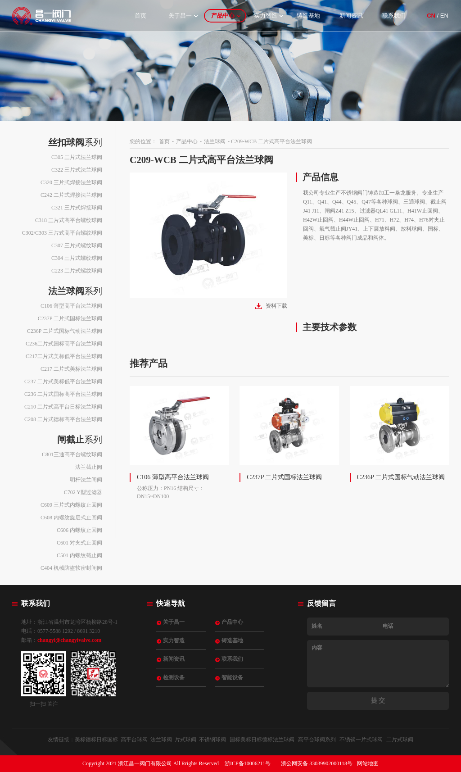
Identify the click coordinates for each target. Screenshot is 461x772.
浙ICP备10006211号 (248, 763)
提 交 (378, 700)
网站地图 (368, 763)
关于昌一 (180, 15)
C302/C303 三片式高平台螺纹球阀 (62, 233)
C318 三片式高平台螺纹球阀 (68, 220)
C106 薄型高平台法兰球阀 (71, 306)
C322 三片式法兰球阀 (76, 170)
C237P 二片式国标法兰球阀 (70, 318)
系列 (75, 142)
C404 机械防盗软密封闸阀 (71, 568)
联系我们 (394, 15)
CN (431, 15)
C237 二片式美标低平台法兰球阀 (63, 381)
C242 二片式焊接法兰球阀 (71, 195)
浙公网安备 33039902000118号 (317, 763)
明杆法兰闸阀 (86, 480)
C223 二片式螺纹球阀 (76, 271)
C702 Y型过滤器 (83, 492)
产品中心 (223, 15)
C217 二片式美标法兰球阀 (71, 369)
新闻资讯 (351, 15)
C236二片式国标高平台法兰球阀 (64, 344)
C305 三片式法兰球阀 (76, 157)
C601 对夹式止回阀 (79, 543)
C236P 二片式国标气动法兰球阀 (64, 331)
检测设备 (174, 677)
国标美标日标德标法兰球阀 (262, 739)
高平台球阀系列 (317, 739)
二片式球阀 (399, 739)
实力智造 (265, 15)
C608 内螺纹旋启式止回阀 (71, 517)
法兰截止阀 (88, 467)
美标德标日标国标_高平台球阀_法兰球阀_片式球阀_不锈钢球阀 (150, 739)
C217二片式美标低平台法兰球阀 (64, 356)
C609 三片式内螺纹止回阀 (71, 505)
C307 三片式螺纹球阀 (76, 245)
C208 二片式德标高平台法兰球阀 (63, 419)
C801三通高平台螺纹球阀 (72, 454)
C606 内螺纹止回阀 (79, 530)
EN (444, 15)
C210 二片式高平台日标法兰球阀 (63, 407)
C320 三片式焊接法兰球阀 (71, 182)
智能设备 (232, 677)
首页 (140, 15)
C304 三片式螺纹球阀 (76, 258)
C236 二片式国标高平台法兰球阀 (63, 394)
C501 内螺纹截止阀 (79, 555)
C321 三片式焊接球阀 (76, 207)
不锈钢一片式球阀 (361, 739)
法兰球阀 (215, 141)
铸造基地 (308, 15)
